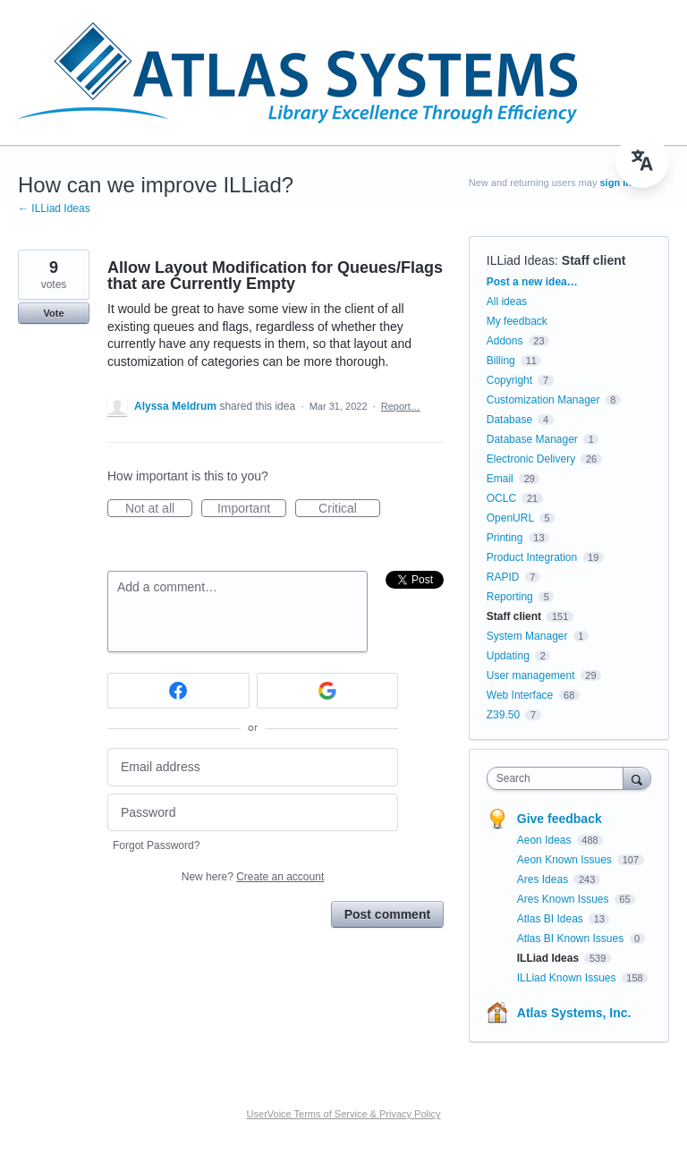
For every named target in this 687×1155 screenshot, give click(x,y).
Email (500, 478)
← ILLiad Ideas (54, 208)
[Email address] (252, 767)
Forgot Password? (156, 845)
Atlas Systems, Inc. (574, 1013)
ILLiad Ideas (521, 260)
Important (251, 509)
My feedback (517, 321)
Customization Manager (543, 400)
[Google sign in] (328, 691)
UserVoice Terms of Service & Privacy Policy (344, 1113)
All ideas (507, 301)
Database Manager (532, 439)
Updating (508, 656)
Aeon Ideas (545, 840)
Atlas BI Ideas (551, 919)
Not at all (158, 509)
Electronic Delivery (531, 459)
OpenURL (510, 518)
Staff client (594, 260)
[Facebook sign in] (178, 691)
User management (531, 675)
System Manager (527, 636)
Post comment (387, 914)
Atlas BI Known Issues (572, 938)
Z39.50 (503, 715)
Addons (505, 341)
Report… (400, 406)
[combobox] (559, 778)
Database (509, 419)
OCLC (501, 498)
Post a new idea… (532, 282)
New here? (253, 876)
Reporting (510, 596)
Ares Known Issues (564, 899)
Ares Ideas (544, 879)
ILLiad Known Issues (568, 978)
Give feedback (559, 818)
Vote (53, 313)
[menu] (642, 161)
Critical (349, 509)
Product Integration (532, 557)
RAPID (503, 577)
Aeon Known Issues (566, 860)
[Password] (252, 813)
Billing (501, 360)
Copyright (509, 380)
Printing (505, 537)
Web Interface (520, 695)
